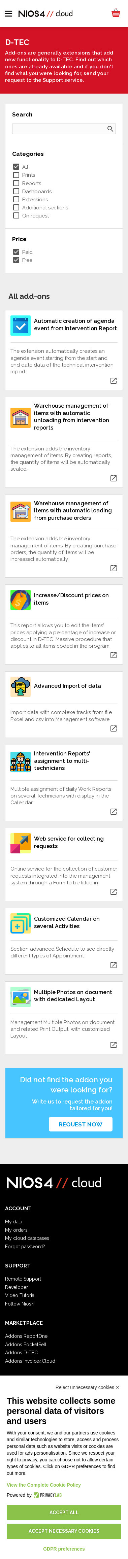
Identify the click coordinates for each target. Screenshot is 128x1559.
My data (13, 1221)
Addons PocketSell (25, 1344)
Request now (80, 1124)
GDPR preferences (64, 1549)
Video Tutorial (20, 1295)
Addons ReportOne (26, 1336)
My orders (16, 1230)
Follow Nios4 (19, 1304)
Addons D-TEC (21, 1352)
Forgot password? (25, 1246)
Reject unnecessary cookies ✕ (88, 1387)
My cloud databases (27, 1238)
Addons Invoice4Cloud (30, 1361)
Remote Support (23, 1279)
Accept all (64, 1512)
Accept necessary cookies (64, 1531)
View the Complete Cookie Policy (44, 1485)
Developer (16, 1287)
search (110, 129)
